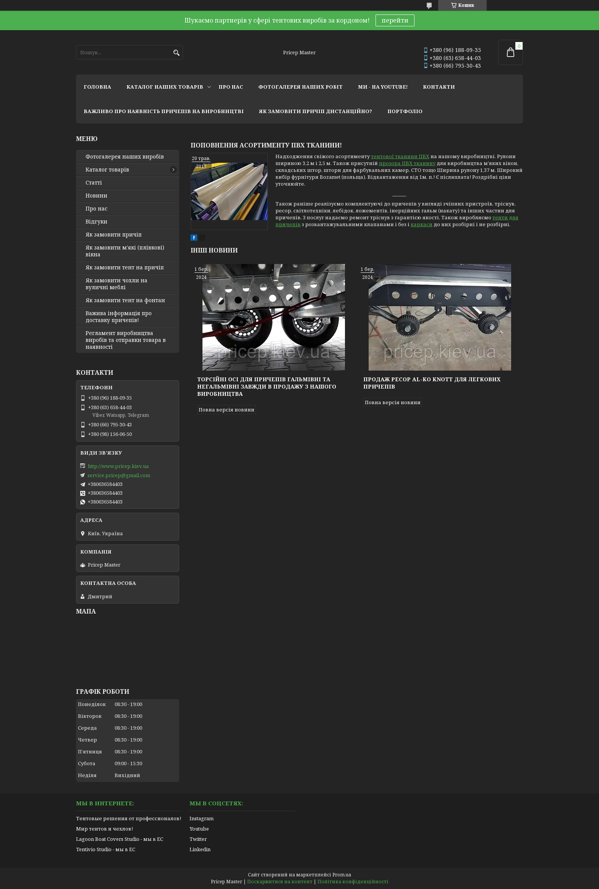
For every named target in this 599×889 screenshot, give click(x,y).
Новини (96, 195)
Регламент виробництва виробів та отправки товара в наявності (126, 340)
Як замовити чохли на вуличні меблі (116, 284)
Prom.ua (341, 874)
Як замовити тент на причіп (125, 267)
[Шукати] (176, 53)
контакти (439, 86)
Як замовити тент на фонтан (125, 300)
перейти (395, 20)
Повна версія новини (226, 409)
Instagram (201, 818)
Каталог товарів (107, 169)
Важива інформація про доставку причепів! (119, 317)
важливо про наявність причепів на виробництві (164, 111)
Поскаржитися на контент (279, 881)
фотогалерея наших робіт (300, 86)
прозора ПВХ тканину (407, 163)
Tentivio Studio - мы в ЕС (105, 849)
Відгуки (96, 221)
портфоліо (405, 111)
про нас (231, 86)
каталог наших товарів (164, 86)
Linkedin (199, 849)
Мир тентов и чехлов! (104, 828)
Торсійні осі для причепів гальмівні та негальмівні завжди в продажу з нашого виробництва (266, 386)
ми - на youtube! (383, 86)
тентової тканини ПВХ (400, 156)
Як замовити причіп (114, 234)
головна (97, 86)
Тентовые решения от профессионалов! (128, 818)
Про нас (96, 208)
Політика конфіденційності (353, 881)
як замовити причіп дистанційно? (315, 111)
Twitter (198, 839)
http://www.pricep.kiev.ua (118, 466)
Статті (94, 182)
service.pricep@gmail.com (118, 475)
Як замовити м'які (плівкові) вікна (125, 251)
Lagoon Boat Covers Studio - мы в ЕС (119, 839)
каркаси (421, 224)
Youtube (199, 828)
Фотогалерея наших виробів (125, 156)
